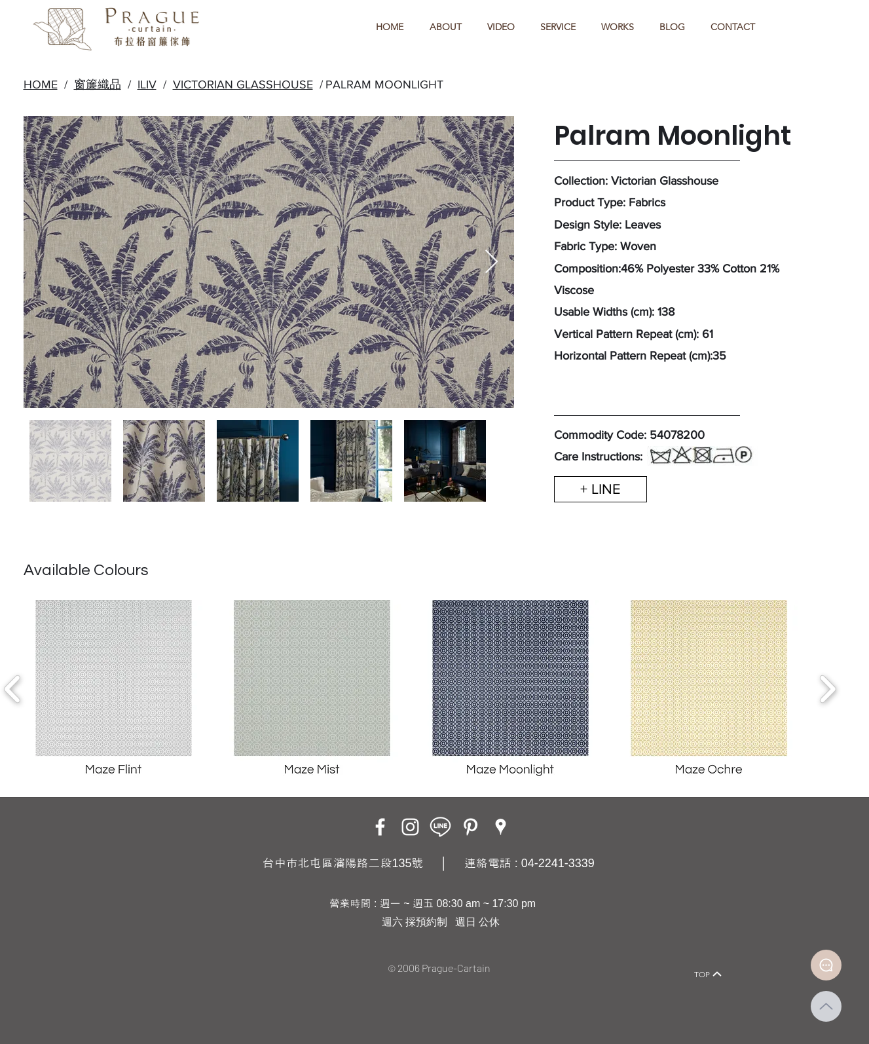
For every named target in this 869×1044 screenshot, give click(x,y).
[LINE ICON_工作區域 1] (440, 826)
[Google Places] (500, 826)
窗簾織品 (97, 84)
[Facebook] (380, 826)
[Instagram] (410, 826)
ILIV (147, 84)
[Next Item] (491, 262)
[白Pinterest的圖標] (470, 826)
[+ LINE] (600, 489)
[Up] (826, 1006)
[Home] (150, 956)
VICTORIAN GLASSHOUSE (243, 84)
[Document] (826, 965)
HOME (41, 84)
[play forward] (827, 689)
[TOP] (708, 974)
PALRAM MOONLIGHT (384, 84)
